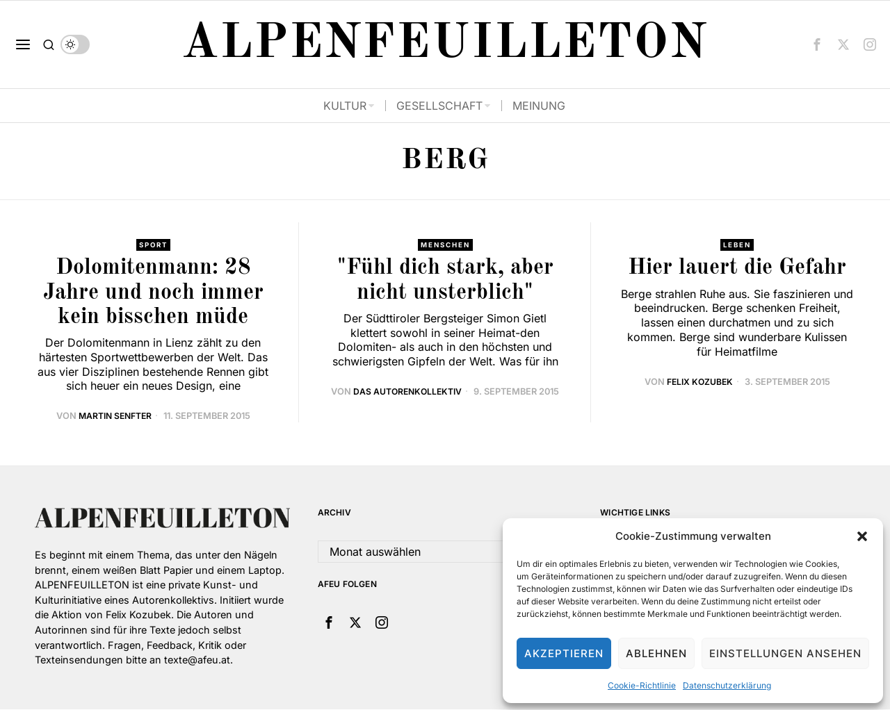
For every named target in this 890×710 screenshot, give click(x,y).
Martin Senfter (115, 416)
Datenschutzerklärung (727, 685)
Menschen (445, 245)
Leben (737, 245)
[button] (862, 536)
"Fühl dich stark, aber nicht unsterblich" (445, 281)
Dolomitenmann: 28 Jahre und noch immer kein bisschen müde (153, 293)
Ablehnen (656, 653)
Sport (153, 245)
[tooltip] (817, 44)
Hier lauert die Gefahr (737, 269)
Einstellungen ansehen (785, 653)
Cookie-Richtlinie (642, 685)
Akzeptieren (564, 653)
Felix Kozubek (699, 382)
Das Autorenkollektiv (408, 392)
